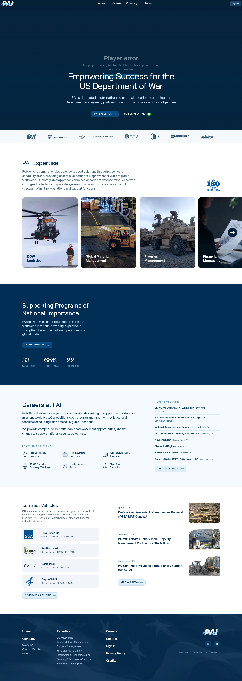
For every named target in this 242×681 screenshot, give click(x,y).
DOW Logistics (65, 638)
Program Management (69, 646)
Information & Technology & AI (73, 655)
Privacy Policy (115, 653)
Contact (111, 638)
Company (28, 638)
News (25, 654)
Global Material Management (73, 642)
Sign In (235, 3)
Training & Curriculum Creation (74, 659)
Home (26, 631)
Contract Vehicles (32, 649)
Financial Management (69, 651)
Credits (111, 660)
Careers (111, 631)
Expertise (63, 631)
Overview (27, 645)
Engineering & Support (69, 664)
